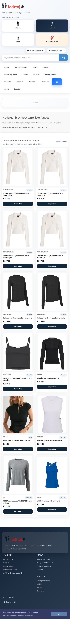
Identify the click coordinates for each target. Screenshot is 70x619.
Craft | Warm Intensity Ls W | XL (48, 378)
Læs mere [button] (29, 615)
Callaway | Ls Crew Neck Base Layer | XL (17, 318)
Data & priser (8, 566)
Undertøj (7, 82)
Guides (39, 587)
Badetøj (17, 89)
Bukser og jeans (21, 67)
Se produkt (18, 204)
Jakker (45, 67)
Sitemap (40, 570)
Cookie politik (9, 602)
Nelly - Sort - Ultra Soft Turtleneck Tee (16, 441)
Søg (63, 57)
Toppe (56, 82)
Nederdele (45, 82)
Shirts (35, 67)
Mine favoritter (35, 50)
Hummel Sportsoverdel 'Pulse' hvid (49, 441)
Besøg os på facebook (45, 563)
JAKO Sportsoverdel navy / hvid (48, 501)
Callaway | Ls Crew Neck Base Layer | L (51, 318)
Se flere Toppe (61, 141)
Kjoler (6, 67)
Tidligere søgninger (44, 566)
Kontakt (6, 563)
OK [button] (59, 614)
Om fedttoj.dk (8, 559)
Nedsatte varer (56, 50)
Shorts (25, 74)
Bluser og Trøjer (10, 74)
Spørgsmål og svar (44, 559)
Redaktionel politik (10, 570)
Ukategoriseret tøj (43, 581)
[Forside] (13, 5)
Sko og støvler (50, 74)
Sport (6, 89)
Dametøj (32, 82)
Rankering (40, 591)
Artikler (39, 584)
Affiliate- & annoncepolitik (12, 573)
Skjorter (20, 82)
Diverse (36, 74)
